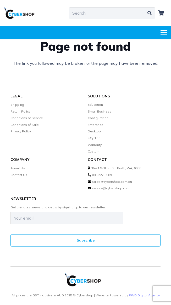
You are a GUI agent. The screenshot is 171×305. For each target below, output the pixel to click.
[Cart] (161, 13)
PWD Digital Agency (144, 295)
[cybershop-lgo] (21, 13)
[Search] (112, 13)
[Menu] (163, 32)
